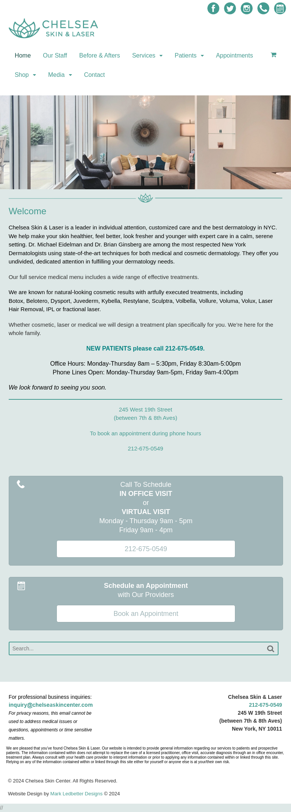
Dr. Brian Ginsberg (118, 244)
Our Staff (55, 55)
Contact (94, 75)
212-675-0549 (265, 705)
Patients (186, 55)
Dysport (60, 301)
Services (143, 55)
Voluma (228, 301)
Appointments (234, 55)
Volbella (186, 301)
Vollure (207, 301)
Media (56, 75)
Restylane (136, 301)
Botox (16, 301)
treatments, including (217, 292)
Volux (248, 301)
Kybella (111, 301)
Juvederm (86, 301)
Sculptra (162, 301)
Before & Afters (99, 55)
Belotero (36, 301)
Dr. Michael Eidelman (55, 244)
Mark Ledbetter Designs (76, 793)
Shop (22, 75)
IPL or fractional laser (72, 309)
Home (23, 55)
